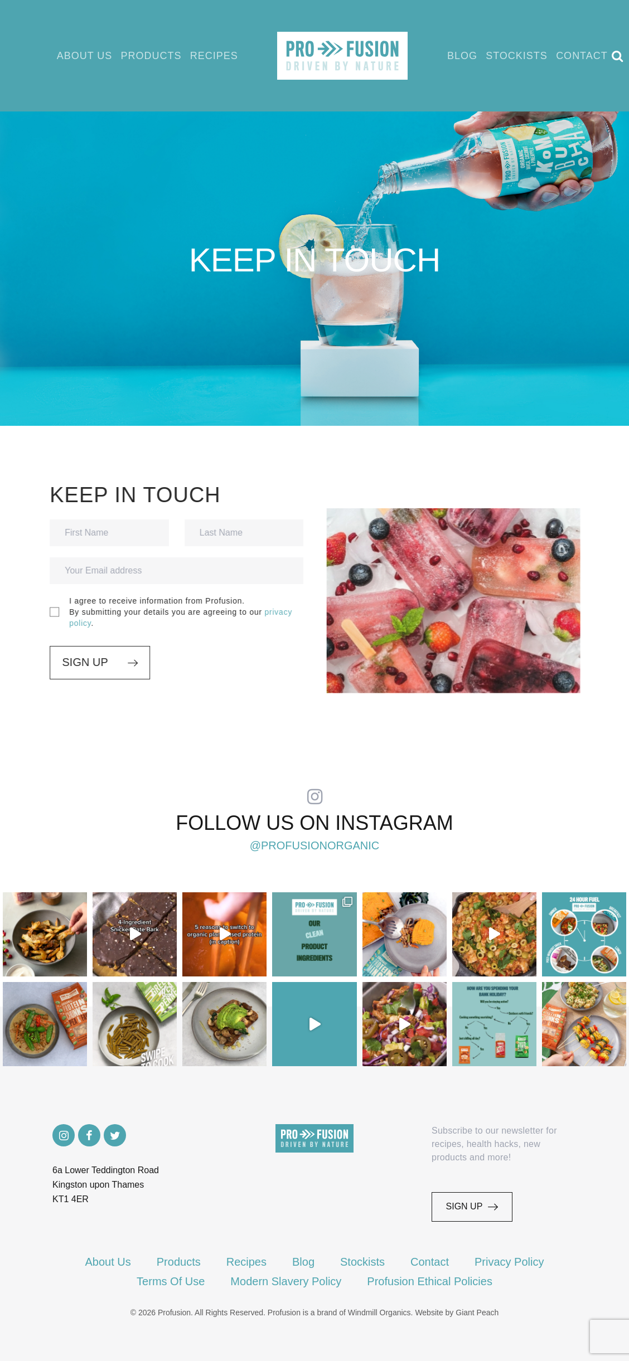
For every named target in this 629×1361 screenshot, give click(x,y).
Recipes (221, 55)
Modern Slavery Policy (285, 1281)
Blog (472, 55)
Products (155, 55)
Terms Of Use (171, 1281)
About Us (86, 55)
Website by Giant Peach (457, 1312)
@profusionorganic (315, 845)
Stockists (529, 55)
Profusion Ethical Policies (429, 1281)
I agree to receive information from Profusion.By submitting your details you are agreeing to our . (173, 612)
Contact (596, 55)
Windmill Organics (379, 1312)
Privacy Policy (509, 1262)
